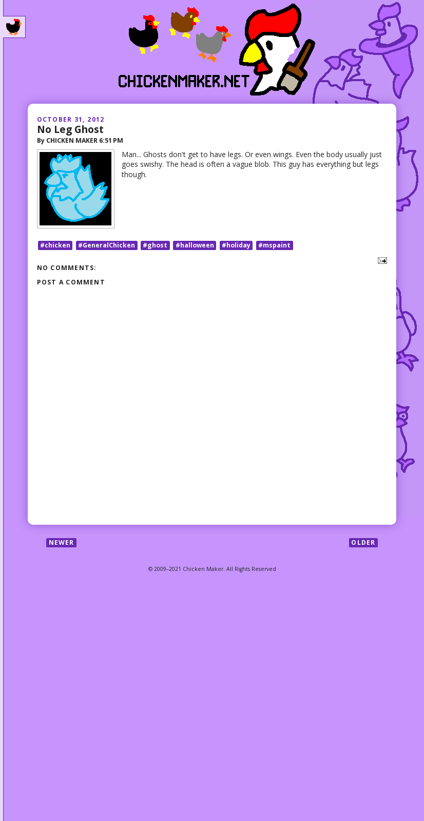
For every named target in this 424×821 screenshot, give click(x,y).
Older (363, 542)
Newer (61, 542)
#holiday (236, 245)
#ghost (155, 245)
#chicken (55, 245)
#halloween (195, 245)
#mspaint (274, 245)
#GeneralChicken (106, 245)
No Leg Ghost (70, 129)
